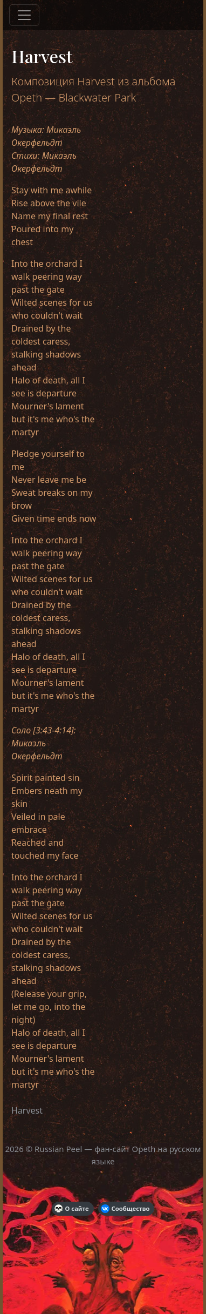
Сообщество (125, 1208)
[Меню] (24, 15)
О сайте (71, 1208)
